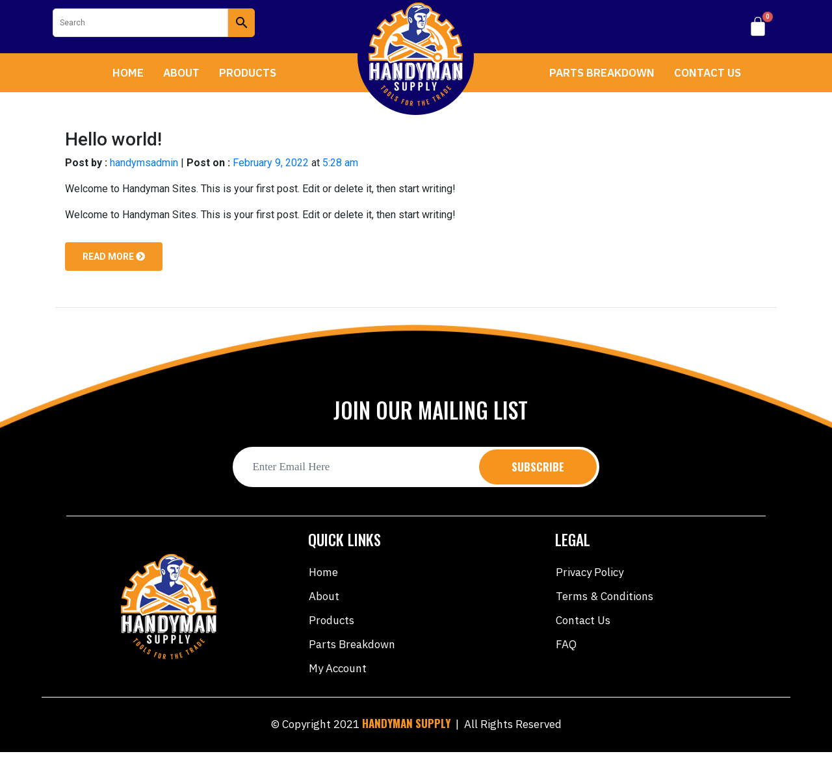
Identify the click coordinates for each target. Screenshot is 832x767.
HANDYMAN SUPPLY (406, 723)
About (181, 73)
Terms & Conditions (604, 596)
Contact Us (707, 73)
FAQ (566, 644)
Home (128, 73)
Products (247, 73)
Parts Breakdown (602, 73)
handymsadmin (144, 163)
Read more (114, 256)
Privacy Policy (589, 572)
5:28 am (340, 163)
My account (338, 668)
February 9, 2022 (271, 163)
